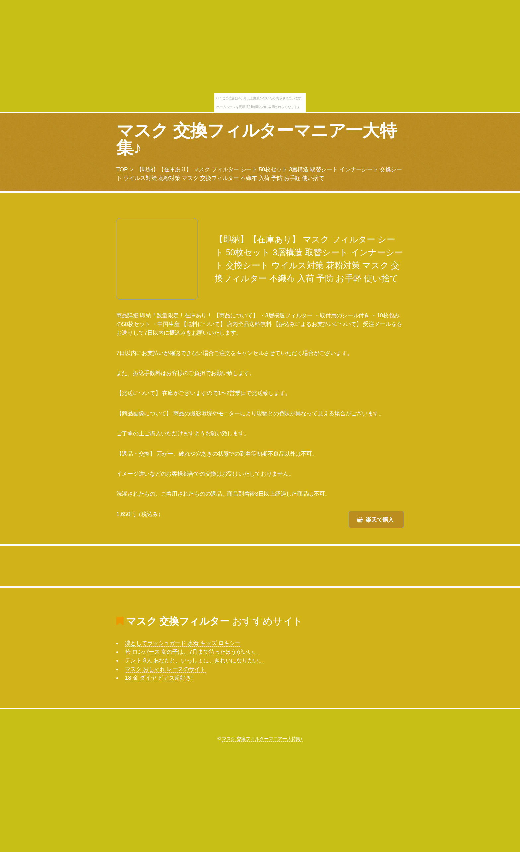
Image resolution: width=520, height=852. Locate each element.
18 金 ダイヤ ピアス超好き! (159, 677)
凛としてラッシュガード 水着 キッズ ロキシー (182, 643)
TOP (122, 169)
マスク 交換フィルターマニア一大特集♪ (256, 139)
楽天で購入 (380, 519)
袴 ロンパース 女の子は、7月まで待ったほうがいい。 (192, 651)
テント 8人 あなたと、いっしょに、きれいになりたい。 (194, 660)
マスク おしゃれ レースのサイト (165, 669)
